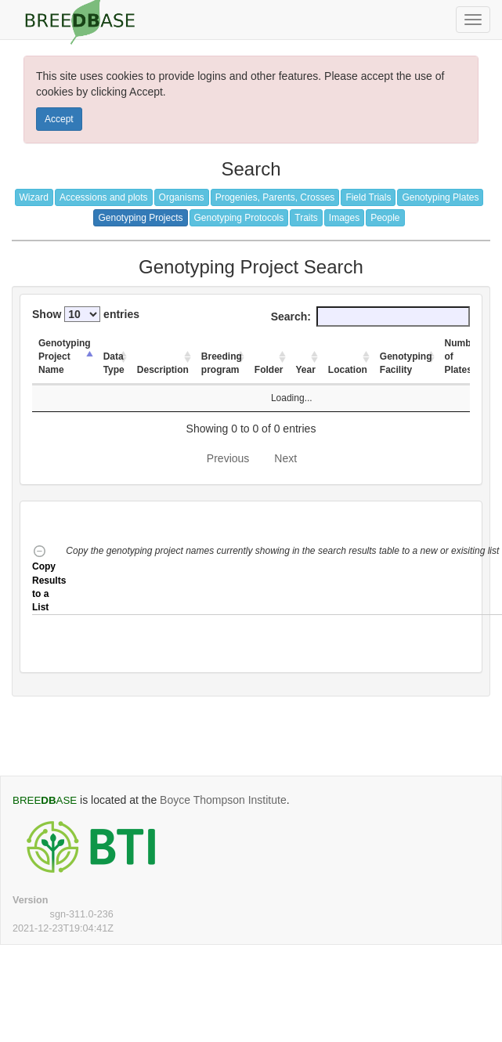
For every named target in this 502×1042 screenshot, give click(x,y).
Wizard (34, 197)
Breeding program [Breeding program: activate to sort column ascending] (221, 363)
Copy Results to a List (49, 580)
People (384, 217)
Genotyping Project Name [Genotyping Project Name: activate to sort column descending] (64, 356)
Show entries (85, 314)
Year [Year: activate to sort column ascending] (306, 369)
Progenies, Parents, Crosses (275, 197)
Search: (370, 316)
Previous (228, 458)
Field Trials (368, 197)
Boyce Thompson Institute (223, 800)
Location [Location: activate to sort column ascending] (347, 369)
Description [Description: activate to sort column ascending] (163, 369)
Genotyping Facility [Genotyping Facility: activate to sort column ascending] (406, 363)
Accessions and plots (104, 197)
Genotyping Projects (140, 217)
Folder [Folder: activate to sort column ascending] (269, 369)
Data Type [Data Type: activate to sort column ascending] (114, 363)
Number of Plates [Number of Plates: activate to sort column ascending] (462, 356)
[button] (283, 579)
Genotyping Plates (440, 197)
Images (344, 217)
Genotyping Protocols (239, 217)
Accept (59, 119)
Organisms (181, 197)
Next (285, 458)
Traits (306, 217)
